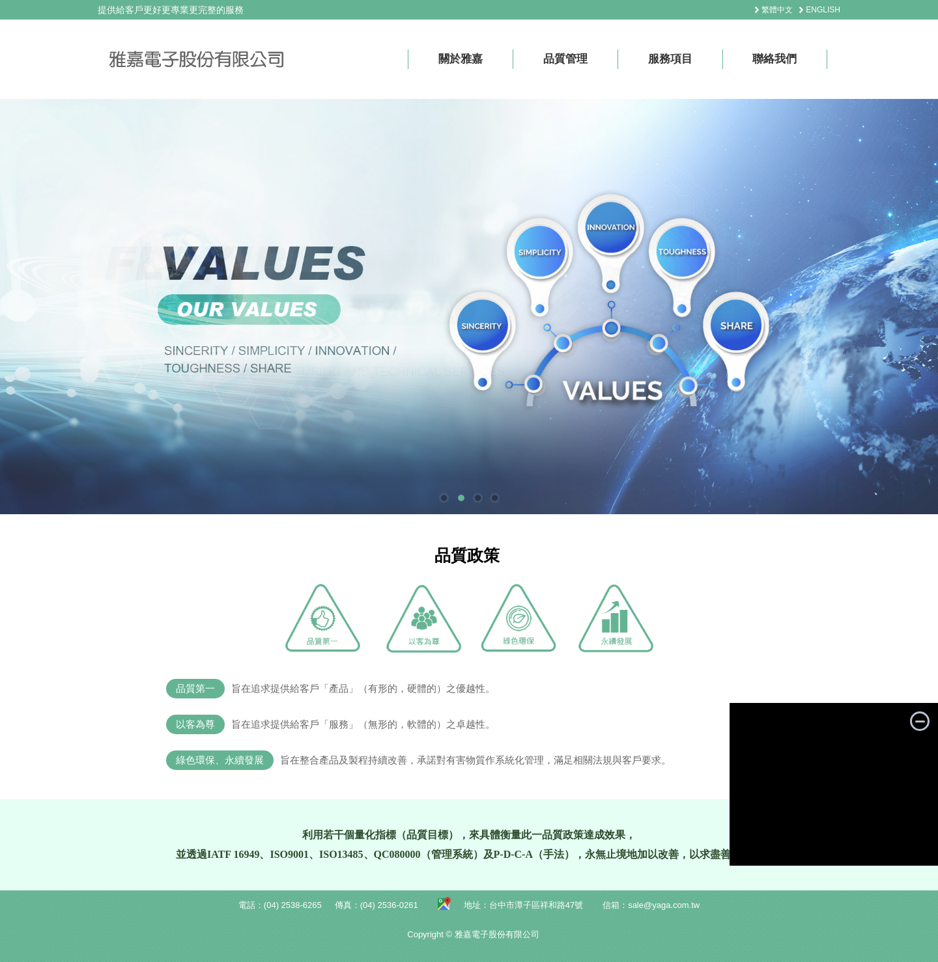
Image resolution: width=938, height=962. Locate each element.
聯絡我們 (774, 59)
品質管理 (565, 59)
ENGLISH (823, 9)
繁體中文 (777, 9)
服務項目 (670, 59)
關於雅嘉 (460, 59)
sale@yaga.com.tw (664, 905)
